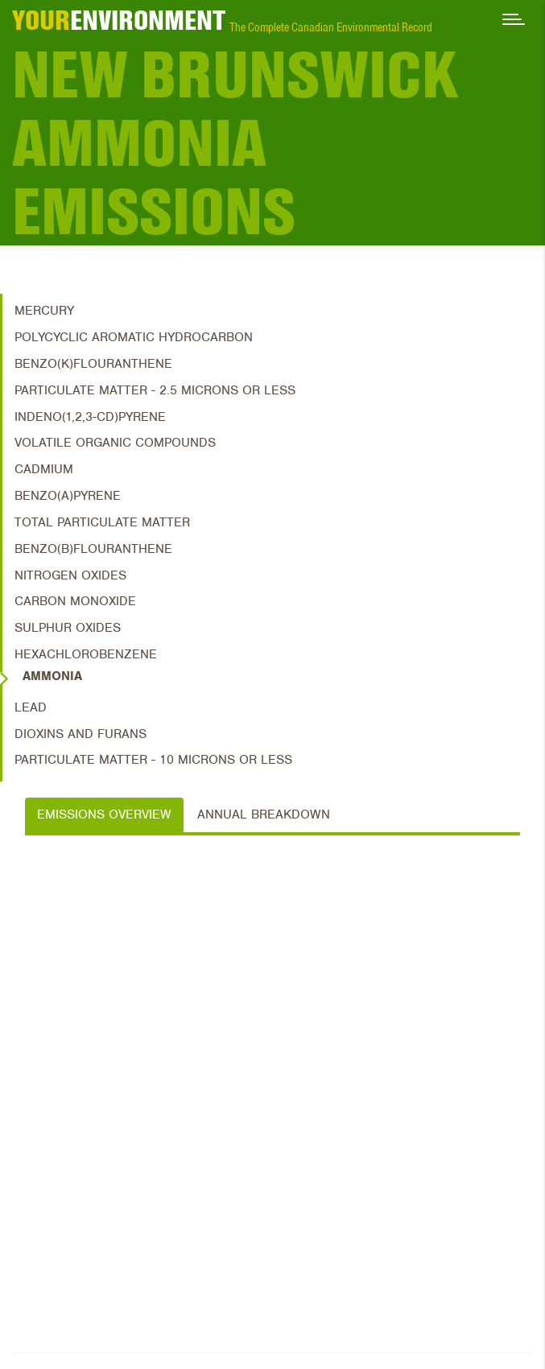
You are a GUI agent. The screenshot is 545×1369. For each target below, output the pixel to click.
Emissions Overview (104, 814)
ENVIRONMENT (118, 20)
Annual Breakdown (263, 814)
